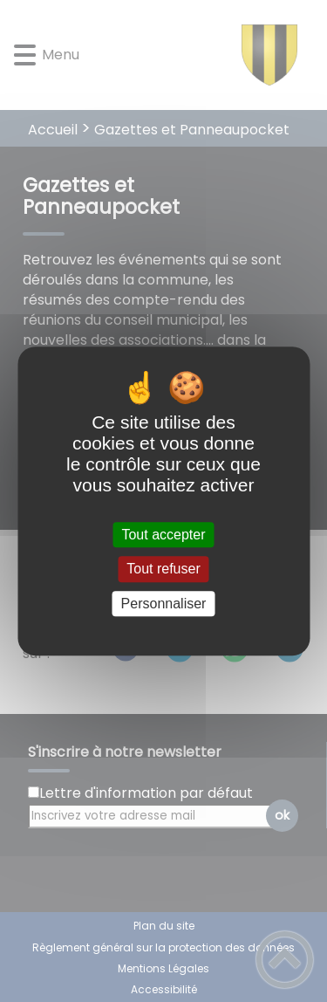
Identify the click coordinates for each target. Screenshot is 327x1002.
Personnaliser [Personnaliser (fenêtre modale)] (164, 603)
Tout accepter (163, 534)
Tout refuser (163, 569)
